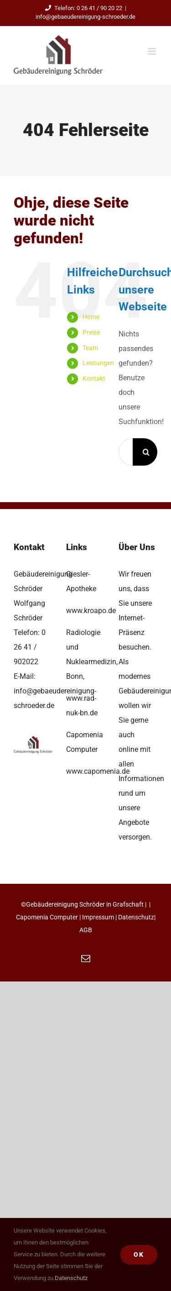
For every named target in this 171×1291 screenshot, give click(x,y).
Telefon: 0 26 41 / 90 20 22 (82, 8)
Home (91, 316)
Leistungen (98, 363)
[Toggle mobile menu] (152, 51)
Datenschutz (136, 917)
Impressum (98, 917)
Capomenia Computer (47, 917)
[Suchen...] (126, 452)
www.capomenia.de (98, 771)
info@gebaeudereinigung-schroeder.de (85, 16)
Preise (91, 332)
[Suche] (146, 452)
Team (90, 348)
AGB (85, 930)
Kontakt (94, 378)
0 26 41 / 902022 (30, 647)
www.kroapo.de (91, 610)
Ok (139, 1254)
